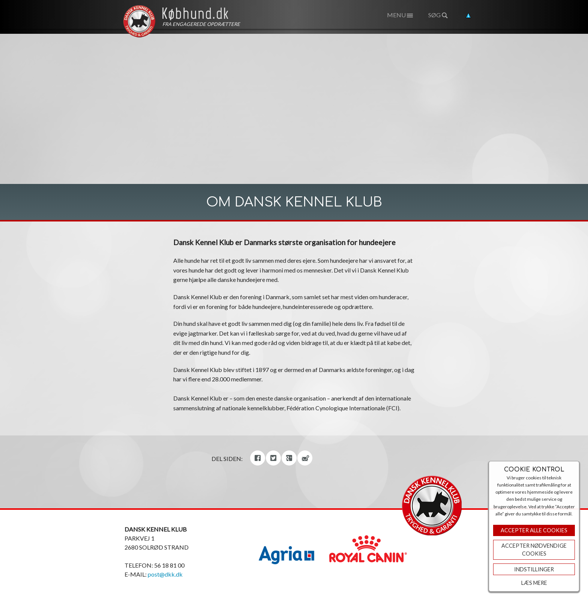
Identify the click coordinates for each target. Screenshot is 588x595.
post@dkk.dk (165, 574)
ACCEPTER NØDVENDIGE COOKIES (534, 549)
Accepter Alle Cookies (534, 530)
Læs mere (534, 583)
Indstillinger (534, 569)
